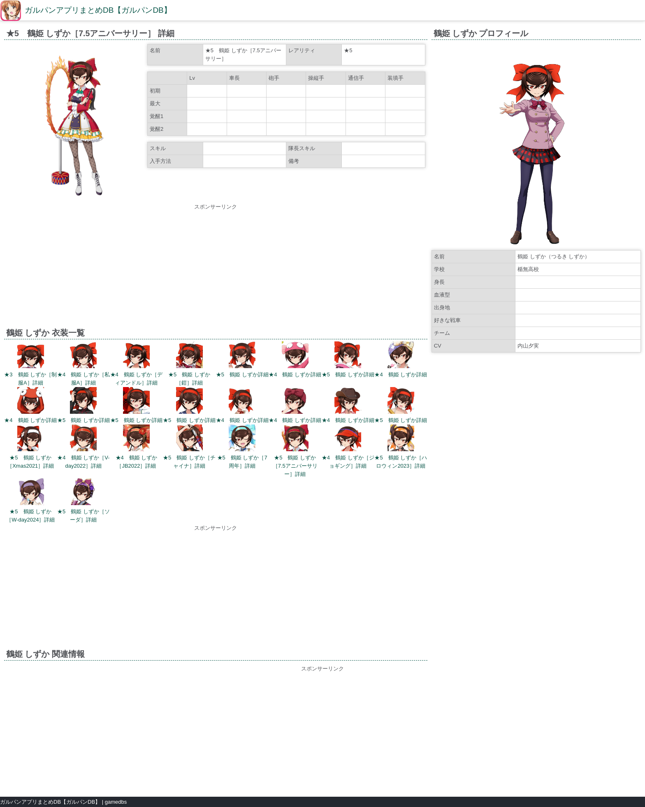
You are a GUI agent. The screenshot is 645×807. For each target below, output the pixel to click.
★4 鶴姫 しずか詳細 (295, 374)
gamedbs (116, 802)
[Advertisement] (215, 268)
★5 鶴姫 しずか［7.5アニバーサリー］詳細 (295, 466)
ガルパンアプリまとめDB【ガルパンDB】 (98, 10)
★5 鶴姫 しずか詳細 (242, 374)
